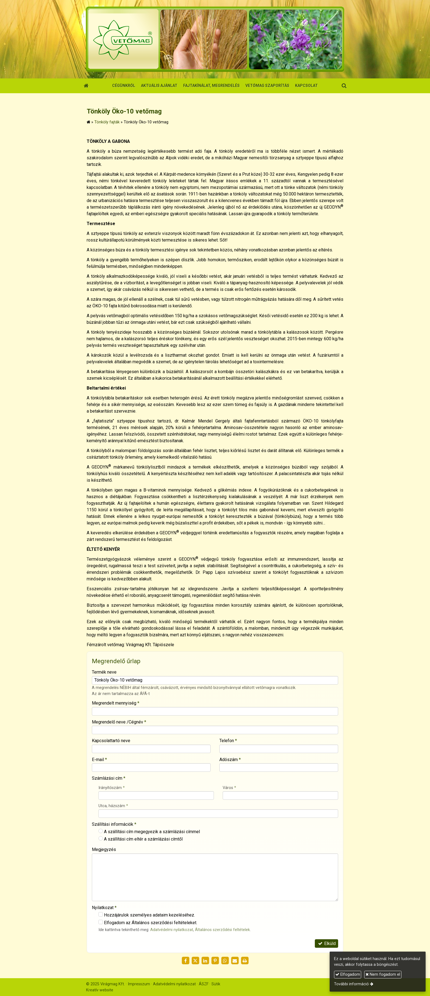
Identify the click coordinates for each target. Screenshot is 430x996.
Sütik (215, 984)
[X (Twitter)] (195, 960)
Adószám (230, 759)
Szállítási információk (114, 824)
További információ (351, 984)
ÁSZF (203, 984)
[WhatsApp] (224, 960)
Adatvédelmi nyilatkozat (171, 929)
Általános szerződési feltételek (222, 929)
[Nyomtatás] (244, 960)
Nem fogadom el (383, 974)
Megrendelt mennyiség (115, 703)
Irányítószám (111, 787)
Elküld (326, 943)
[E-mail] (234, 960)
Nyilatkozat (104, 907)
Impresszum (139, 984)
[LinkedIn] (205, 960)
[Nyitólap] (215, 39)
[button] (344, 85)
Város (229, 787)
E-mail (99, 759)
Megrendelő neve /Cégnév (119, 722)
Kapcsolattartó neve (111, 740)
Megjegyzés (104, 849)
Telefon (228, 740)
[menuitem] (123, 85)
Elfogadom (347, 974)
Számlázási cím (108, 778)
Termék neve (104, 672)
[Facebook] (185, 960)
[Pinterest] (215, 960)
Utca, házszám (113, 806)
